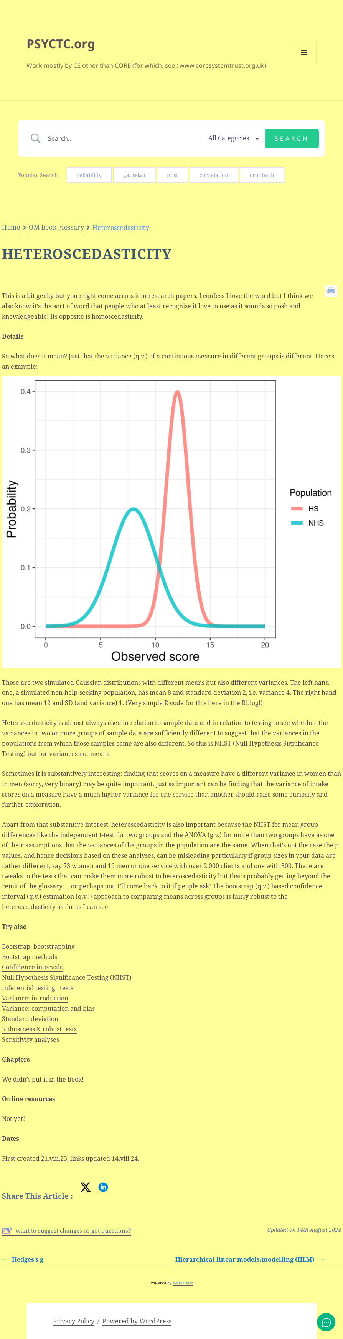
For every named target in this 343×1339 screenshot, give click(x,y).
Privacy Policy (73, 1321)
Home (11, 227)
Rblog (250, 703)
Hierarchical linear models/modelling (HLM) (249, 1259)
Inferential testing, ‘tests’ (38, 988)
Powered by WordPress (137, 1321)
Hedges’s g (22, 1259)
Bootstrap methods (29, 957)
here (215, 703)
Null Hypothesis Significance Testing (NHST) (67, 977)
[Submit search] (292, 138)
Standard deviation (30, 1019)
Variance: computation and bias (48, 1008)
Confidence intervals (32, 967)
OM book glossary (56, 227)
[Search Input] (121, 138)
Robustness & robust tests (39, 1029)
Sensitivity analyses (30, 1039)
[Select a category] (232, 138)
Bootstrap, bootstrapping (38, 946)
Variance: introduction (35, 998)
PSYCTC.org (60, 43)
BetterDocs (183, 1282)
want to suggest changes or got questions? (66, 1230)
